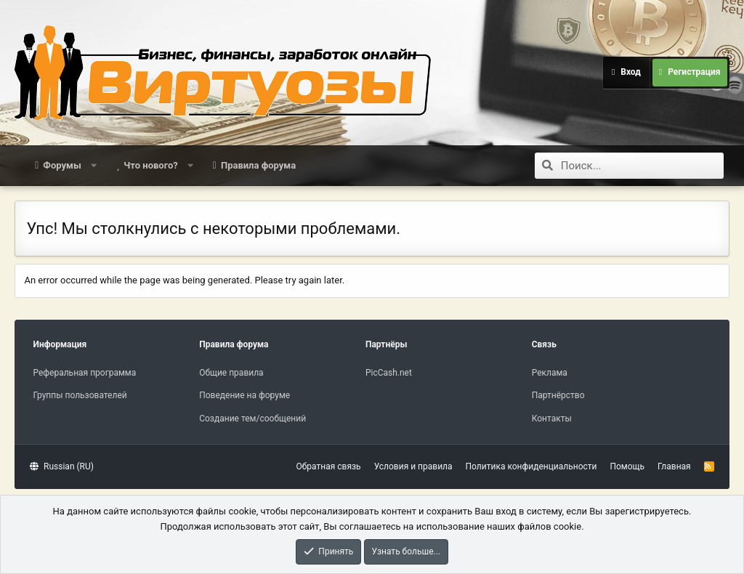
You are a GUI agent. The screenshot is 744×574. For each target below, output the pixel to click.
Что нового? (151, 165)
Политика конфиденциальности (531, 466)
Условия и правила (413, 466)
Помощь (627, 466)
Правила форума (258, 165)
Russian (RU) (61, 466)
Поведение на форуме (244, 395)
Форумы (62, 165)
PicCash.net (388, 373)
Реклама (549, 373)
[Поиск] (642, 166)
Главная (674, 466)
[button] (93, 165)
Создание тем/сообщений (252, 418)
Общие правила (231, 373)
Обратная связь (328, 466)
